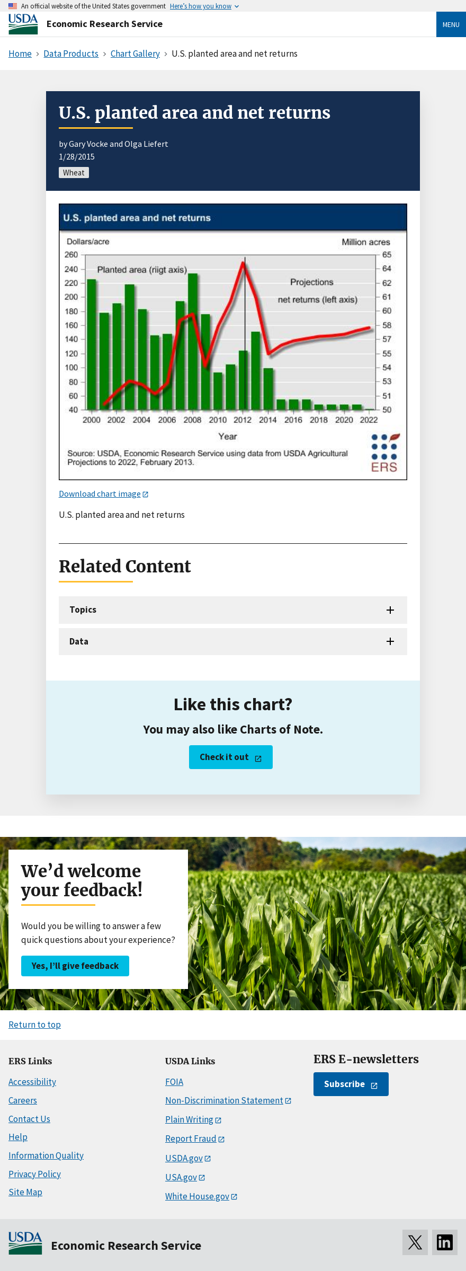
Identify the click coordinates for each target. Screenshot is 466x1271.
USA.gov (181, 1177)
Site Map (25, 1192)
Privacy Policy (34, 1174)
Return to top (34, 1024)
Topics (82, 609)
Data (78, 641)
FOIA (174, 1082)
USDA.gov (184, 1158)
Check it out (224, 757)
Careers (22, 1100)
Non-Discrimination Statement (224, 1100)
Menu (451, 24)
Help (18, 1137)
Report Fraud (191, 1138)
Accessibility (32, 1082)
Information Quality (46, 1155)
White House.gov (197, 1196)
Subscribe (344, 1084)
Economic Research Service (105, 23)
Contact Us (29, 1119)
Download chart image (100, 493)
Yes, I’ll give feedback (75, 966)
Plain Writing (189, 1119)
